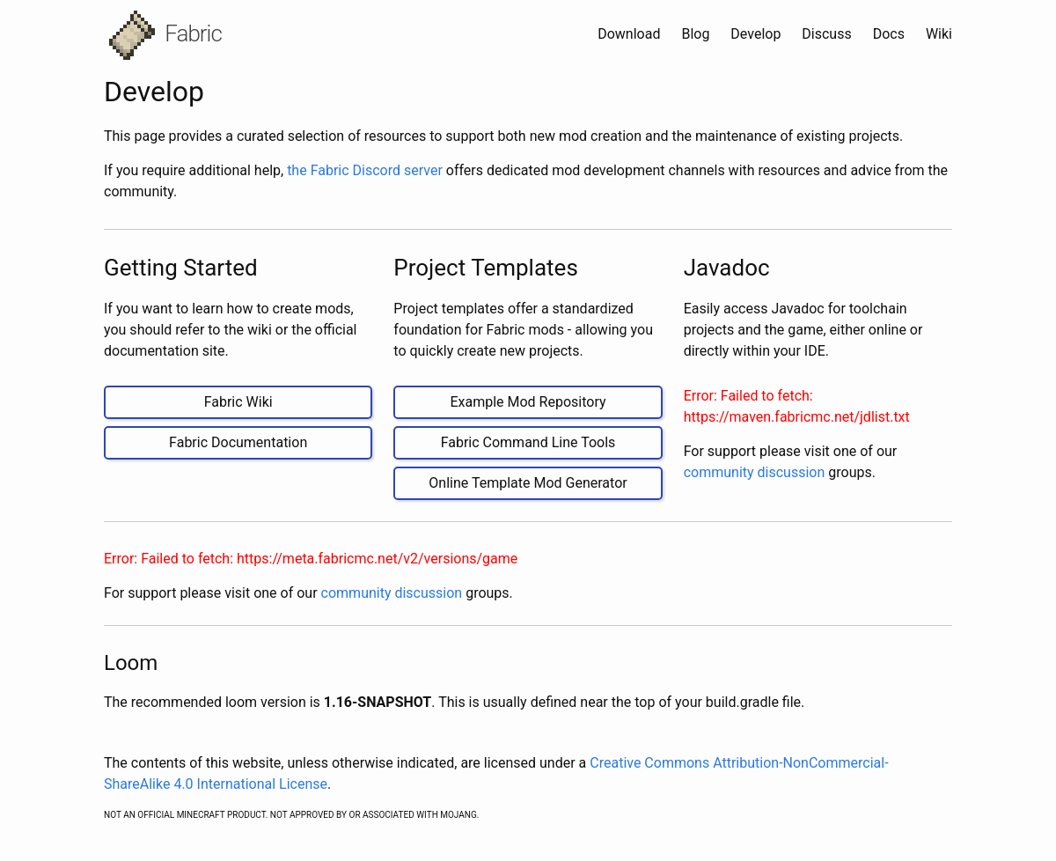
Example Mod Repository (527, 402)
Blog (697, 34)
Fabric (165, 35)
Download (631, 34)
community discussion (754, 472)
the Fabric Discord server (365, 170)
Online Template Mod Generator (528, 483)
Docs (890, 34)
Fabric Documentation (238, 442)
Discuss (828, 34)
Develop (757, 34)
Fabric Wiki (238, 402)
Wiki (939, 34)
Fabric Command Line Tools (528, 442)
